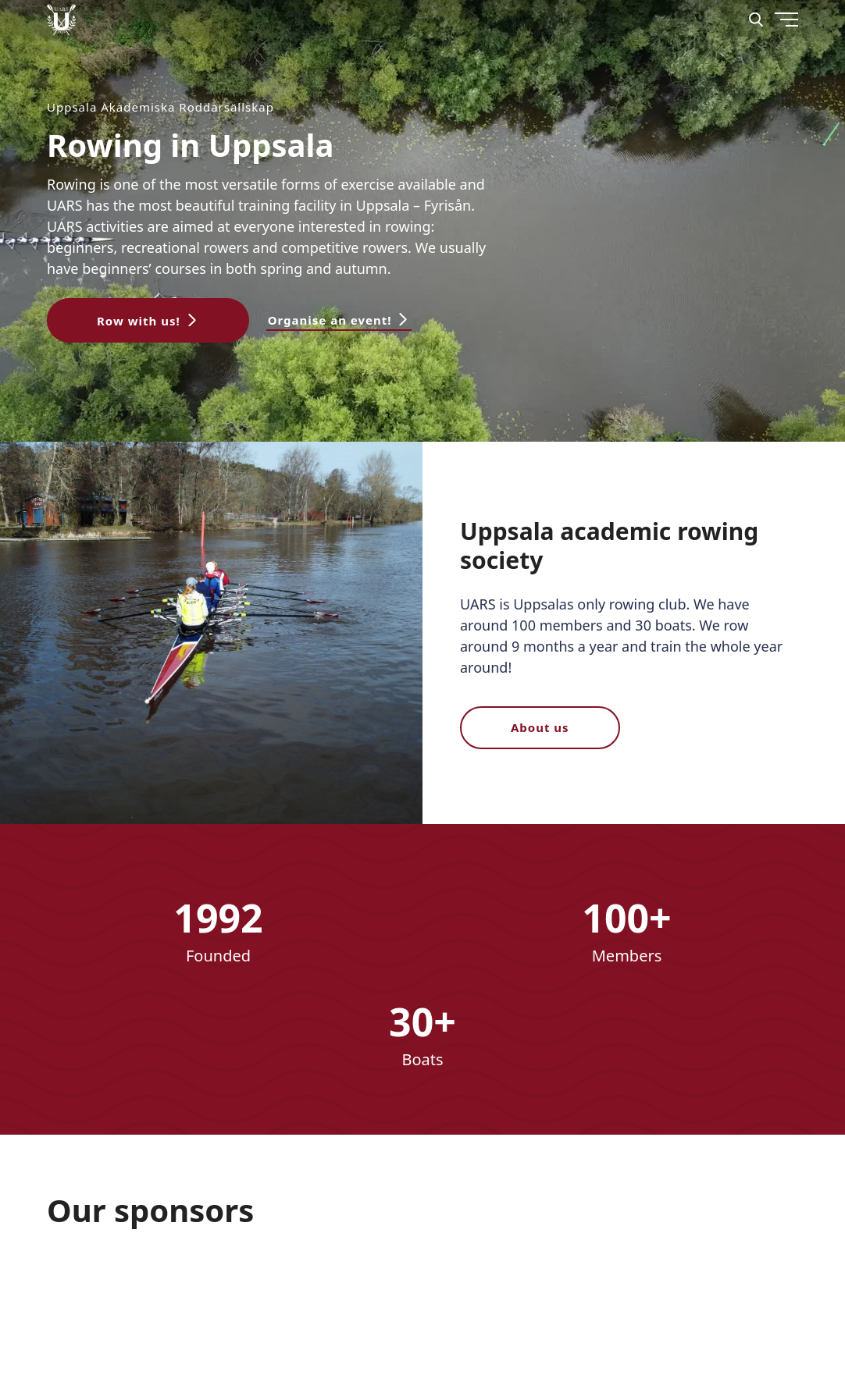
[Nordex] (105, 1293)
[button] (148, 320)
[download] (232, 1293)
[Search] (756, 19)
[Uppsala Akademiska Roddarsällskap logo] (61, 19)
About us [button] (540, 727)
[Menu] (749, 78)
